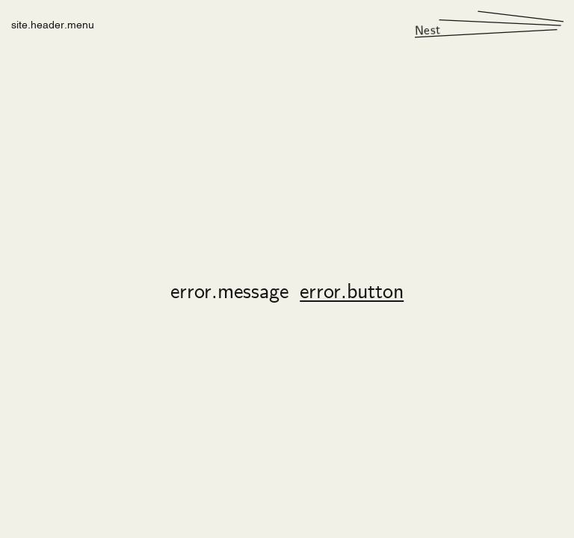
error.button (352, 293)
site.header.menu (52, 23)
